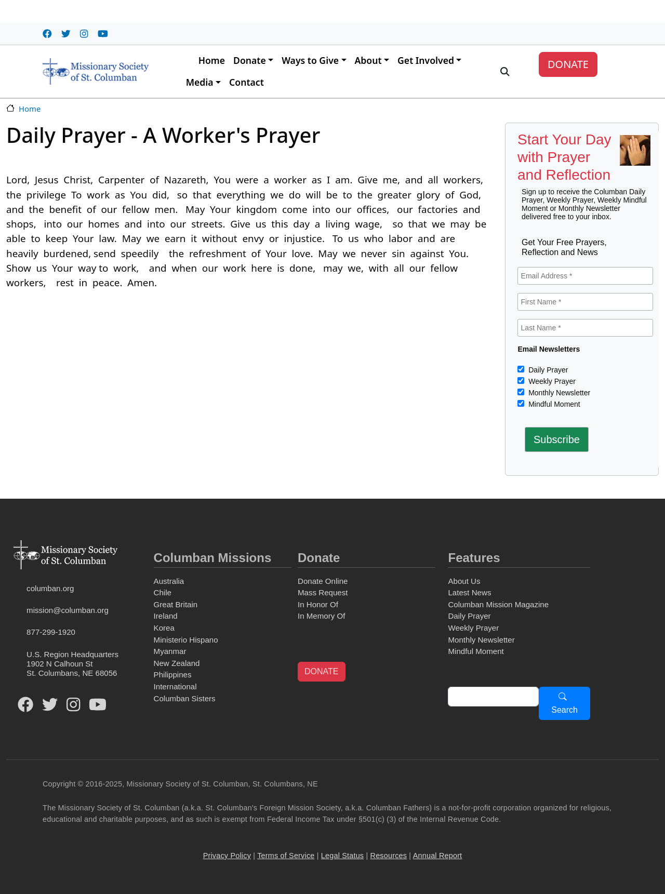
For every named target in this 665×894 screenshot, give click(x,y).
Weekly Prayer (551, 381)
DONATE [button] (321, 671)
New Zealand (177, 663)
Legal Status (342, 855)
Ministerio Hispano (186, 639)
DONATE (568, 64)
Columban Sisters (185, 698)
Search (564, 709)
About (368, 60)
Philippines (173, 674)
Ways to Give (310, 60)
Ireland (166, 615)
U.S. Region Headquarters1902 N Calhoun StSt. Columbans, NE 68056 (72, 663)
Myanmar (170, 651)
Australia (169, 581)
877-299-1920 (50, 632)
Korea (164, 627)
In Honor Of (318, 604)
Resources (388, 855)
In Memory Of (321, 615)
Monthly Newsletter (558, 393)
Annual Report (437, 855)
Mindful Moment (553, 404)
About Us (464, 581)
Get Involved (425, 60)
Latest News (469, 592)
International (175, 686)
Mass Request (323, 592)
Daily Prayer (547, 370)
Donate (249, 60)
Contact (246, 82)
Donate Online (323, 581)
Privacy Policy (227, 855)
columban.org (50, 588)
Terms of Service (285, 855)
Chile (162, 592)
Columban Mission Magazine (498, 604)
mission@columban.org (67, 610)
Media (200, 82)
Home (211, 60)
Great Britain (176, 604)
